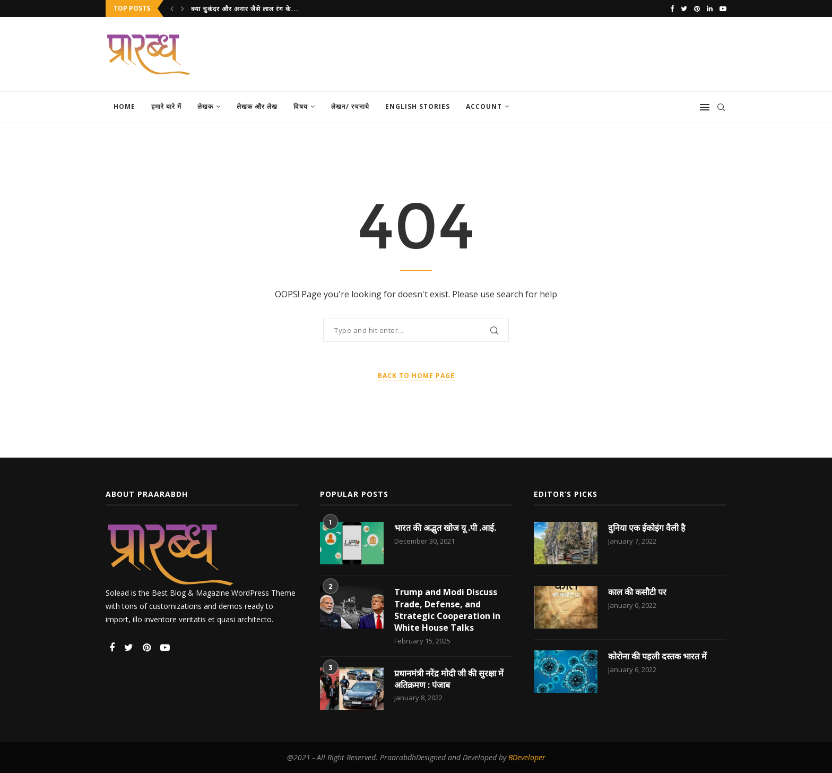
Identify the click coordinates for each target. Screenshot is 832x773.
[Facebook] (672, 8)
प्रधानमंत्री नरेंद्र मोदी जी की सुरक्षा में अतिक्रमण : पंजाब (449, 679)
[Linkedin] (710, 8)
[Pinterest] (697, 8)
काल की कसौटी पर (637, 592)
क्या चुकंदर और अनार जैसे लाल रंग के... (245, 8)
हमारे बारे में (166, 106)
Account (484, 106)
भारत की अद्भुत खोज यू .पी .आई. (445, 528)
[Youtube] (723, 8)
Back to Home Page (416, 375)
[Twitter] (684, 8)
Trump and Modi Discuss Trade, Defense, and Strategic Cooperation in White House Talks (447, 609)
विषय (300, 106)
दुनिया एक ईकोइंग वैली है (647, 528)
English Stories (417, 106)
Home (124, 106)
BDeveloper (526, 757)
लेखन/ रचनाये (350, 106)
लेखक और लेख (257, 106)
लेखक (205, 106)
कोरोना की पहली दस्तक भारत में (657, 656)
